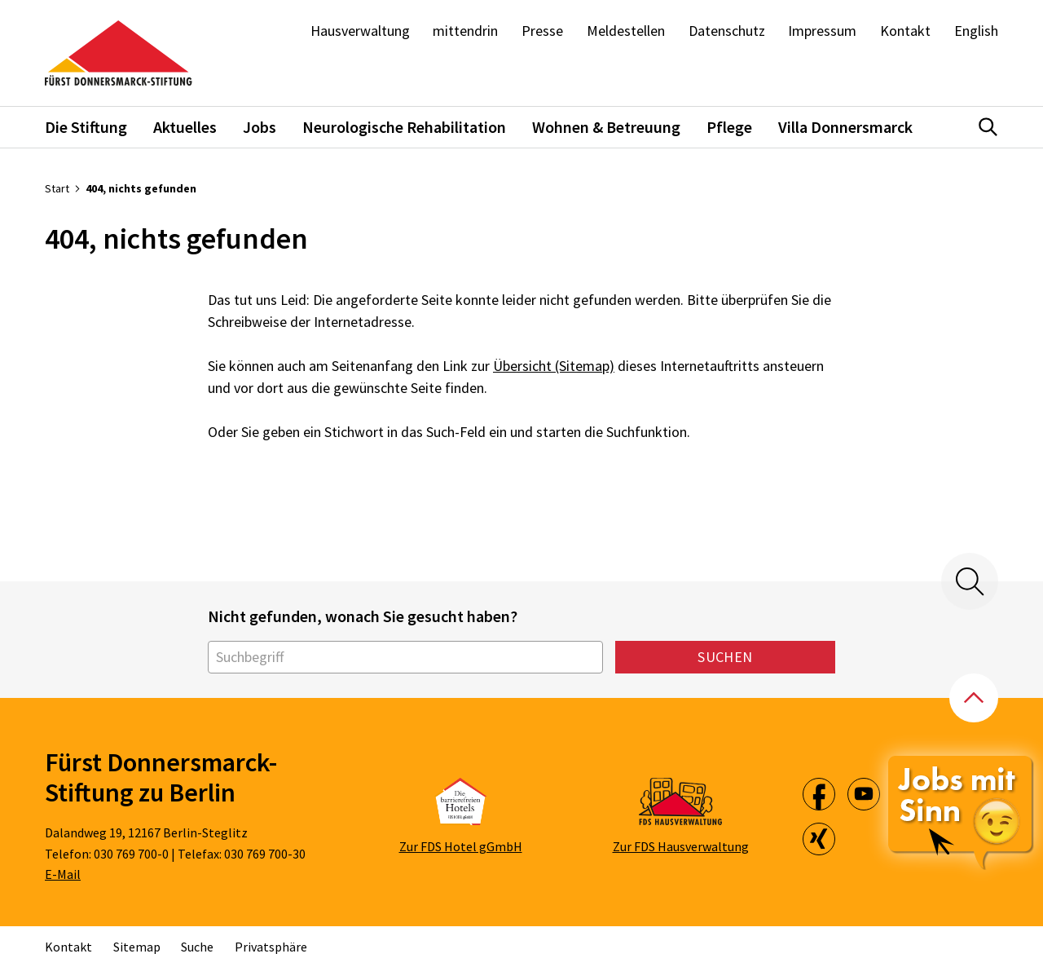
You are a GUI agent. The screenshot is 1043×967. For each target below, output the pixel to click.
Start (57, 188)
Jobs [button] (259, 127)
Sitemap (137, 946)
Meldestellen (626, 30)
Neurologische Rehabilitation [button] (404, 127)
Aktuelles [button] (185, 127)
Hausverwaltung (360, 30)
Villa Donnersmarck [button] (845, 127)
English (976, 30)
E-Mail (63, 874)
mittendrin (465, 30)
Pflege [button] (729, 127)
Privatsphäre (271, 946)
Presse (542, 30)
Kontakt (905, 30)
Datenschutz (727, 30)
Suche (197, 946)
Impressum (822, 30)
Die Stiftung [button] (86, 127)
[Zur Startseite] (118, 53)
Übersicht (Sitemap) (553, 365)
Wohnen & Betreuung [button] (606, 127)
